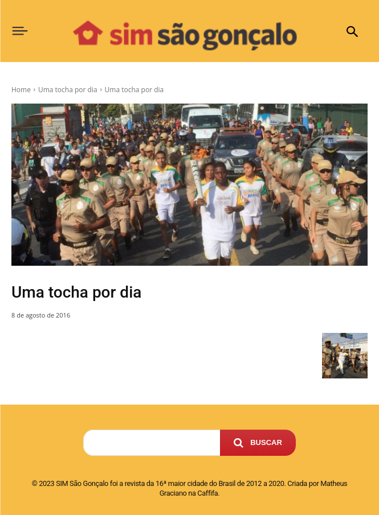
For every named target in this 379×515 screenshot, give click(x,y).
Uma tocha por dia (67, 89)
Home (21, 89)
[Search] (258, 443)
